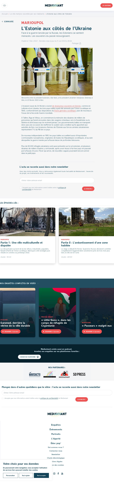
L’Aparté (55, 438)
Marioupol (5, 239)
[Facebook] (58, 473)
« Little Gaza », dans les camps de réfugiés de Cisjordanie (56, 322)
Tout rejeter (26, 475)
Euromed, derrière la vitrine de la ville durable (15, 324)
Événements (56, 429)
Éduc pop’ (56, 443)
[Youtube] (62, 473)
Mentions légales (55, 461)
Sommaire (9, 21)
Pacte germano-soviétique (65, 111)
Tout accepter (41, 475)
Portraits (55, 434)
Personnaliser (10, 475)
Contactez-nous (55, 451)
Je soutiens (106, 5)
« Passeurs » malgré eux (97, 325)
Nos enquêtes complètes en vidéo (18, 283)
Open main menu (4, 5)
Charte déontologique (56, 458)
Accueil (5, 14)
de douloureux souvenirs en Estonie (66, 106)
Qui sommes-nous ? (56, 447)
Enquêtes (56, 424)
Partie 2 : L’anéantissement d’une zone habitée (84, 244)
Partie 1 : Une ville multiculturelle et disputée (22, 244)
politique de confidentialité (49, 398)
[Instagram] (54, 473)
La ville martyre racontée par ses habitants (27, 14)
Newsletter (56, 454)
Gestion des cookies (56, 465)
